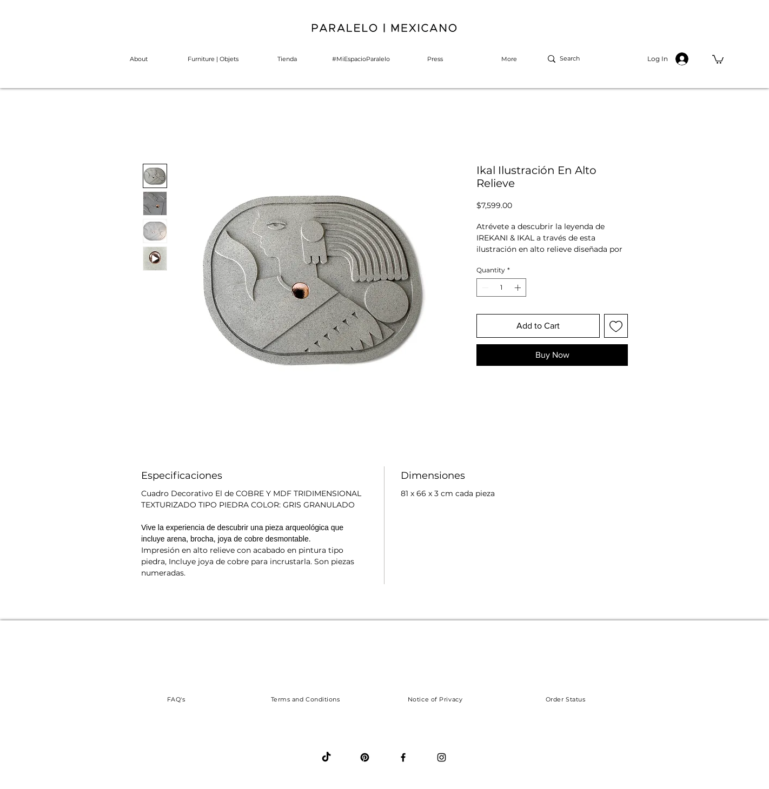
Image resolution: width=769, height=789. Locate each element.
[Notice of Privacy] (435, 699)
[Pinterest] (364, 757)
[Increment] (519, 287)
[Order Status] (565, 699)
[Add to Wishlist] (616, 326)
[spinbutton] (501, 287)
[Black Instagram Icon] (441, 757)
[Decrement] (484, 287)
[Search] (576, 59)
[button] (718, 59)
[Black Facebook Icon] (403, 757)
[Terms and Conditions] (305, 699)
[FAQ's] (176, 699)
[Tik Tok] (326, 757)
